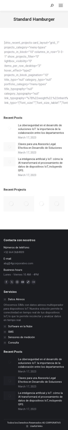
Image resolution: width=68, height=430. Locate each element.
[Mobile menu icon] (60, 5)
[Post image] (9, 128)
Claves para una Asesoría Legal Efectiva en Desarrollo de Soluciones (40, 145)
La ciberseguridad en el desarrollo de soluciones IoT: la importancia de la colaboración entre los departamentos (41, 129)
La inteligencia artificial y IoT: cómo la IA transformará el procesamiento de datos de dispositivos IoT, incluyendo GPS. (40, 164)
